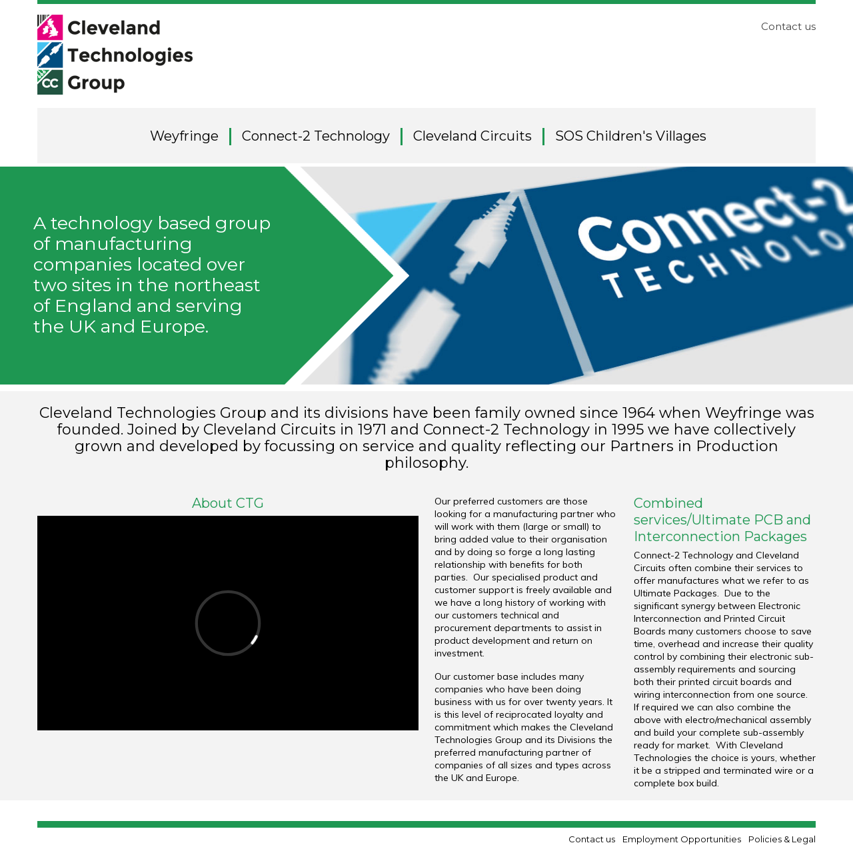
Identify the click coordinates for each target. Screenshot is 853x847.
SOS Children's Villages (630, 136)
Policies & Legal (782, 839)
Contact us (788, 26)
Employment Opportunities (681, 839)
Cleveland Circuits (472, 136)
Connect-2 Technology (316, 136)
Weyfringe (184, 136)
